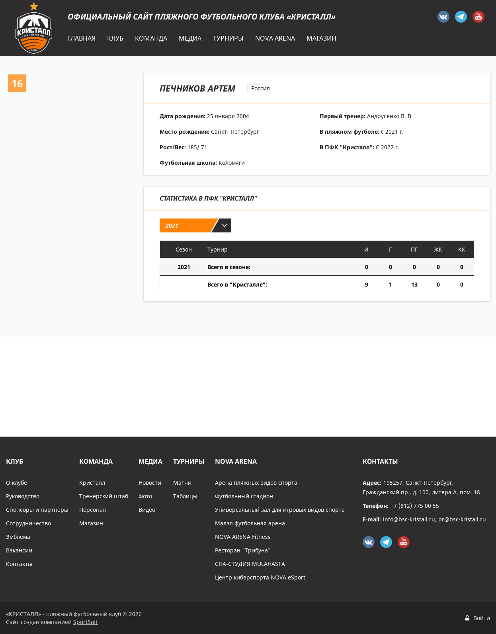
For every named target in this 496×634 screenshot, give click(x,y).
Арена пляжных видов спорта (256, 482)
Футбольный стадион (244, 496)
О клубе (16, 482)
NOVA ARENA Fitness (243, 536)
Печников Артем (197, 88)
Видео (147, 509)
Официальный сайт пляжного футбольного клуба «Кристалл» (202, 16)
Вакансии (19, 550)
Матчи (182, 482)
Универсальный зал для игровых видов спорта (280, 509)
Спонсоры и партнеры (37, 509)
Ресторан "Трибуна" (243, 550)
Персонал (92, 509)
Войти (481, 618)
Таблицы (185, 496)
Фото (145, 496)
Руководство (22, 496)
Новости (150, 482)
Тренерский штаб (103, 496)
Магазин (91, 523)
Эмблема (18, 536)
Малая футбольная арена (250, 523)
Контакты (19, 564)
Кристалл (92, 482)
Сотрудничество (28, 523)
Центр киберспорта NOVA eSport (260, 577)
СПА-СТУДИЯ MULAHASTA (250, 564)
